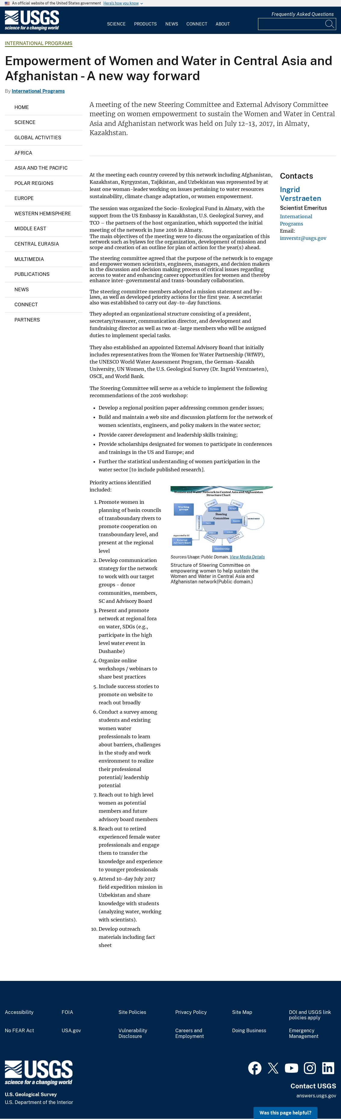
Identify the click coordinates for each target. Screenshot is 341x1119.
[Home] (32, 29)
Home (21, 107)
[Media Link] (221, 520)
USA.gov (71, 1030)
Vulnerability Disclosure (132, 1033)
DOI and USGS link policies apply (310, 1015)
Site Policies (132, 1012)
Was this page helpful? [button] (286, 1113)
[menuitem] (116, 20)
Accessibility (19, 1012)
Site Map (242, 1012)
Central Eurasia (36, 244)
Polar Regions (34, 183)
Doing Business (249, 1030)
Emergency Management (303, 1033)
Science (116, 24)
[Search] (330, 24)
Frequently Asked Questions (303, 14)
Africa (23, 153)
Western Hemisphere (42, 213)
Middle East (30, 228)
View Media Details (247, 557)
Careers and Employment (189, 1033)
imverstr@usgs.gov (303, 238)
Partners (27, 320)
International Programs (38, 43)
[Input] (297, 24)
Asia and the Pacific (41, 168)
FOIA (67, 1012)
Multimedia (29, 259)
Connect (196, 24)
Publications (32, 274)
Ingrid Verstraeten (300, 193)
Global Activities (37, 138)
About (223, 24)
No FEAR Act (19, 1030)
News (171, 24)
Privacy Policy (191, 1012)
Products (145, 24)
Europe (24, 198)
